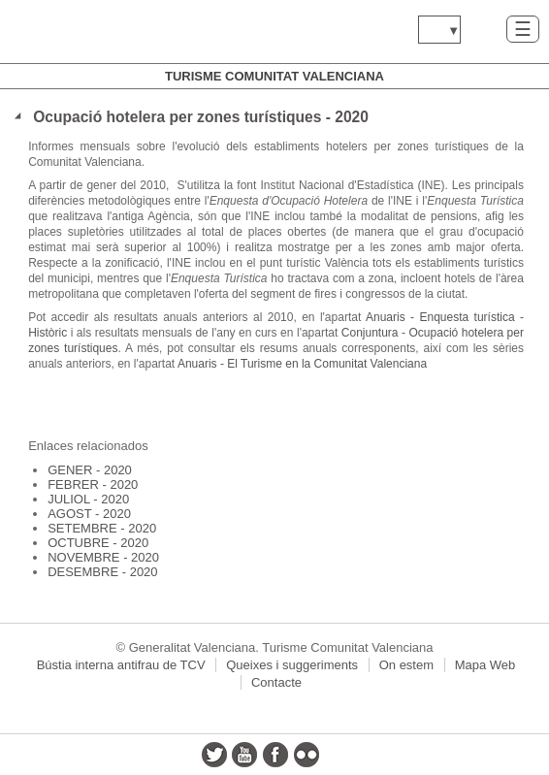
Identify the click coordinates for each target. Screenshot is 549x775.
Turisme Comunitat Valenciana (274, 76)
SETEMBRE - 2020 (102, 528)
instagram (336, 754)
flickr (306, 754)
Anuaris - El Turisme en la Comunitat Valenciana (302, 364)
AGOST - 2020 (89, 513)
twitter (214, 754)
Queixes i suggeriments (292, 665)
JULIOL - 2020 (88, 499)
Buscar (483, 29)
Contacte (276, 682)
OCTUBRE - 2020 (98, 542)
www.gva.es (131, 31)
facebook (275, 754)
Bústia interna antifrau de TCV (121, 665)
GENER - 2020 (90, 470)
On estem (406, 665)
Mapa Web (485, 665)
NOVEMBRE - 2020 (103, 557)
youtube (244, 754)
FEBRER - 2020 (93, 484)
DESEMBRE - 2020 (102, 572)
